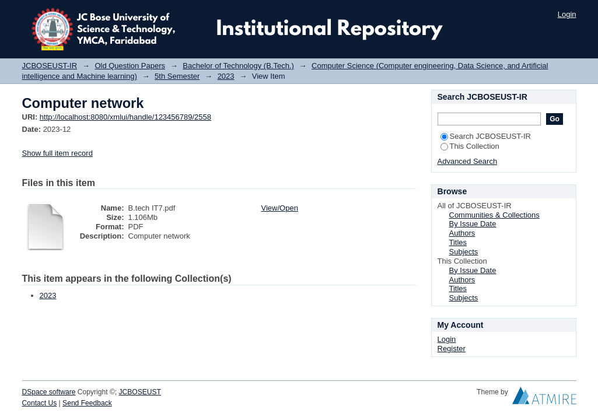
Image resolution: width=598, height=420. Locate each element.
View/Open (279, 208)
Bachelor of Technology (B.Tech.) (238, 65)
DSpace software (49, 392)
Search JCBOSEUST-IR (485, 136)
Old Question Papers (130, 65)
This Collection (469, 146)
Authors (462, 233)
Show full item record (57, 153)
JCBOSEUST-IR (50, 65)
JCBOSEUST (140, 392)
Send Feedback (87, 403)
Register (452, 348)
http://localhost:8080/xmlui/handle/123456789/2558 (125, 117)
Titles (458, 242)
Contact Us (39, 403)
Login (567, 14)
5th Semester (177, 76)
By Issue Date (472, 223)
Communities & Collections (494, 215)
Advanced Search (468, 161)
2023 (226, 76)
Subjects (463, 251)
